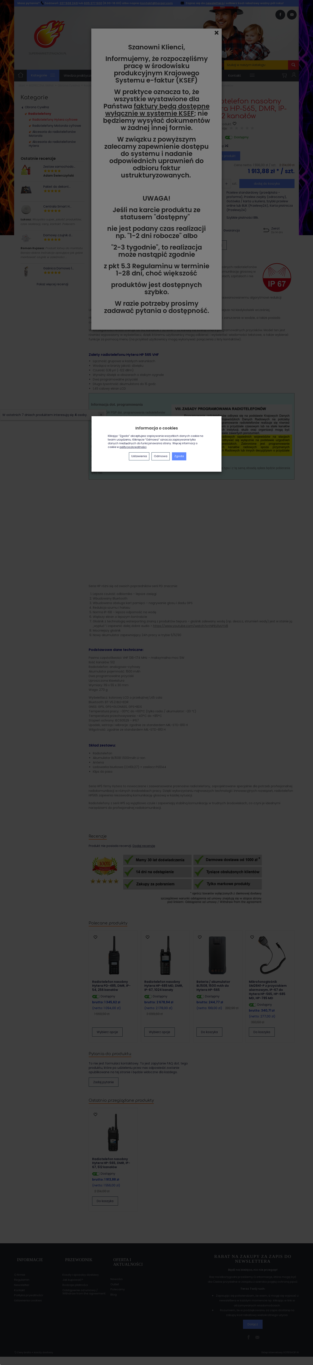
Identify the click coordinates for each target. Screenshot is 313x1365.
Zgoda (179, 456)
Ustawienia (139, 456)
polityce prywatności (133, 447)
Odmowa (160, 456)
